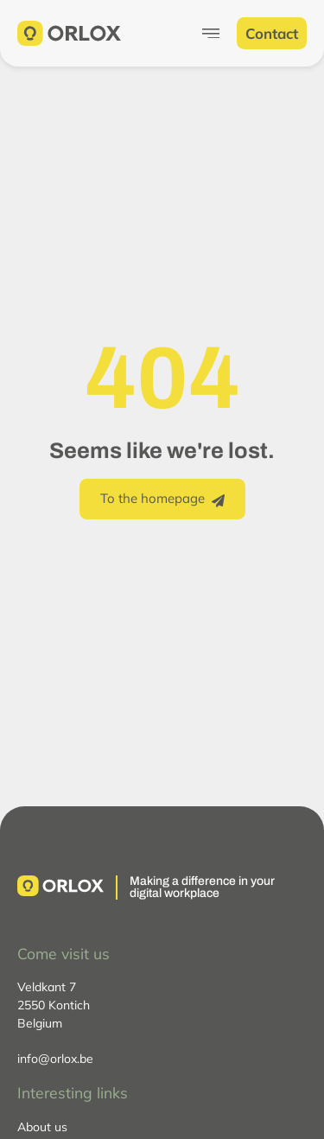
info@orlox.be (55, 1058)
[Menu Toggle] (210, 34)
